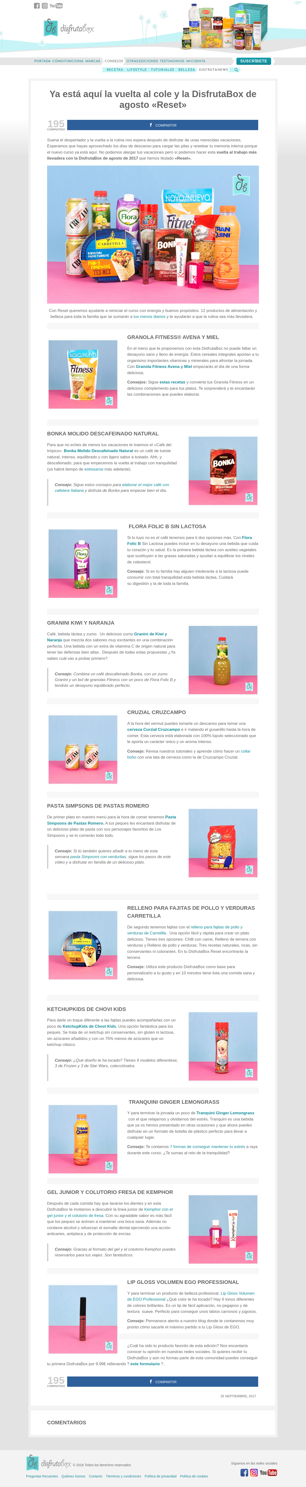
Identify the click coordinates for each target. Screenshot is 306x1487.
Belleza (186, 69)
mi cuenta (195, 61)
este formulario (145, 1364)
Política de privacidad (160, 1476)
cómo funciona (67, 61)
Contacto (95, 1476)
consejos (114, 61)
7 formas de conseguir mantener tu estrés (207, 1146)
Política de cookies (194, 1476)
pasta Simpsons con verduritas (97, 856)
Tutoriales (162, 69)
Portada (42, 61)
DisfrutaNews (213, 69)
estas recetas (172, 382)
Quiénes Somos (73, 1476)
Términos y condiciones (123, 1476)
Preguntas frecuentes (42, 1476)
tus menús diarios (149, 316)
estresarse (94, 469)
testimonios (172, 61)
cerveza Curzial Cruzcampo (153, 729)
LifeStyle (137, 69)
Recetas (115, 69)
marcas (92, 61)
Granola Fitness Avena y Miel (164, 366)
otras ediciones (142, 61)
